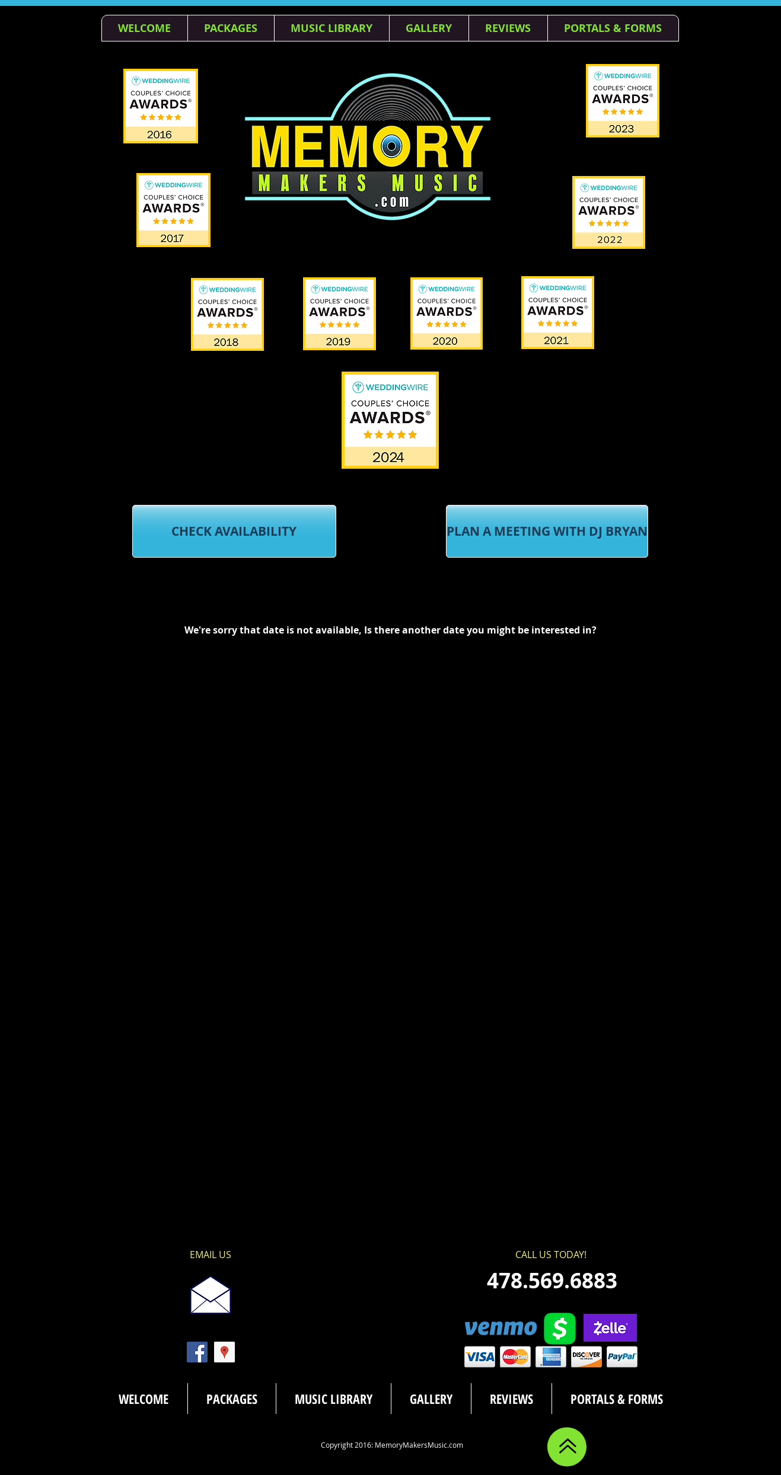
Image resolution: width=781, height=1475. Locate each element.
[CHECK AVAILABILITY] (234, 531)
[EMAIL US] (210, 1254)
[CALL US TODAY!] (551, 1254)
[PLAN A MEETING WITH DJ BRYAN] (547, 531)
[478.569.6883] (552, 1280)
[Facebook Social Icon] (197, 1352)
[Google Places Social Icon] (224, 1352)
